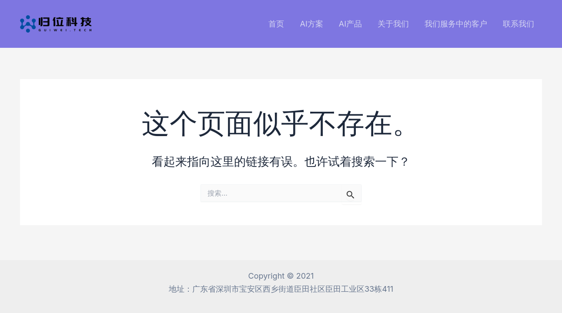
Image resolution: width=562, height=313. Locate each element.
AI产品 (350, 23)
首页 (276, 23)
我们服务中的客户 (456, 23)
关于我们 (393, 23)
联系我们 (518, 23)
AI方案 (311, 23)
